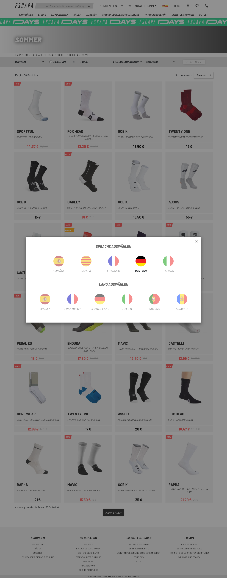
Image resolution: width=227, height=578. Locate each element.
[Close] (196, 241)
